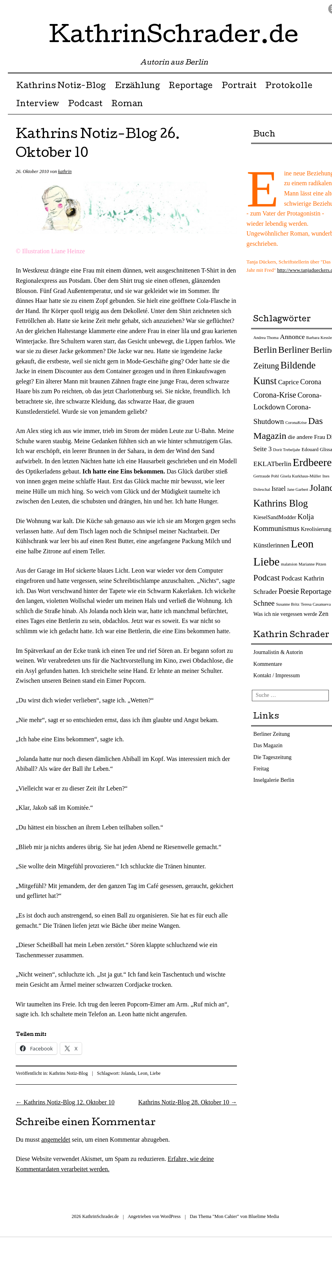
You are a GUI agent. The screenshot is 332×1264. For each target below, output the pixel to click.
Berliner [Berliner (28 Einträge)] (293, 350)
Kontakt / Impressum (276, 675)
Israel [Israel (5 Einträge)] (278, 488)
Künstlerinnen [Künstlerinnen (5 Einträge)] (271, 545)
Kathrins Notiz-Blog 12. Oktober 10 (65, 1102)
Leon (142, 1073)
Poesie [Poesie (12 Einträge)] (289, 591)
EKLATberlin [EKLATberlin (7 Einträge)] (272, 464)
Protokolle (288, 86)
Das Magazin (267, 745)
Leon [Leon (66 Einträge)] (302, 544)
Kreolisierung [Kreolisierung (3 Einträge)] (316, 529)
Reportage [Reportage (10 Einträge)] (315, 591)
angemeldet (55, 1139)
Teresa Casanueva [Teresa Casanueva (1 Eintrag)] (315, 604)
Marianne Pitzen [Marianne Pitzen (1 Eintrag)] (312, 564)
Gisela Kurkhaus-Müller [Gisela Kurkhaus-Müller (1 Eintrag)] (300, 476)
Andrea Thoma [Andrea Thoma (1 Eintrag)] (266, 337)
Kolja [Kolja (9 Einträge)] (305, 516)
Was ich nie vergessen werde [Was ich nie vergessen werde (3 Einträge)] (285, 614)
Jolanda (128, 1073)
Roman (127, 105)
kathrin (65, 171)
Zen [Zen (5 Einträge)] (323, 613)
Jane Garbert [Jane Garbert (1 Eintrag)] (297, 489)
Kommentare (267, 664)
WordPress (170, 1216)
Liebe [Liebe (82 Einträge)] (266, 561)
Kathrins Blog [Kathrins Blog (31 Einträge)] (280, 503)
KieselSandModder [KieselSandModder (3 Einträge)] (274, 517)
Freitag (261, 769)
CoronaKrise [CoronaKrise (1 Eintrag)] (295, 422)
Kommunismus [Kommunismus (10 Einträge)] (276, 528)
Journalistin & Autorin (278, 652)
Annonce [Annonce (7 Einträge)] (292, 337)
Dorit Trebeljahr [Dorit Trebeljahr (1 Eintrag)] (286, 450)
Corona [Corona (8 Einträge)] (310, 382)
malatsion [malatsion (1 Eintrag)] (289, 564)
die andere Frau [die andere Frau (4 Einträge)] (306, 436)
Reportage (191, 86)
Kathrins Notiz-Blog (61, 86)
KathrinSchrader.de (174, 37)
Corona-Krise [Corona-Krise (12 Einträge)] (274, 395)
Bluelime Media (263, 1216)
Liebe (155, 1073)
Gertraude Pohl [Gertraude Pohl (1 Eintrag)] (266, 476)
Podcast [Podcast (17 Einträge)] (266, 577)
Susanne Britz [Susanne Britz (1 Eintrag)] (287, 604)
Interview (37, 105)
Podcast (85, 105)
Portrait (239, 86)
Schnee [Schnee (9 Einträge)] (264, 603)
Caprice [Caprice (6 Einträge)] (288, 382)
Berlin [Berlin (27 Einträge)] (265, 350)
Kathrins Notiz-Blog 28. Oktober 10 (187, 1102)
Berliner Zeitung (271, 734)
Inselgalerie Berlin (273, 780)
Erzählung (137, 86)
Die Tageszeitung (272, 757)
